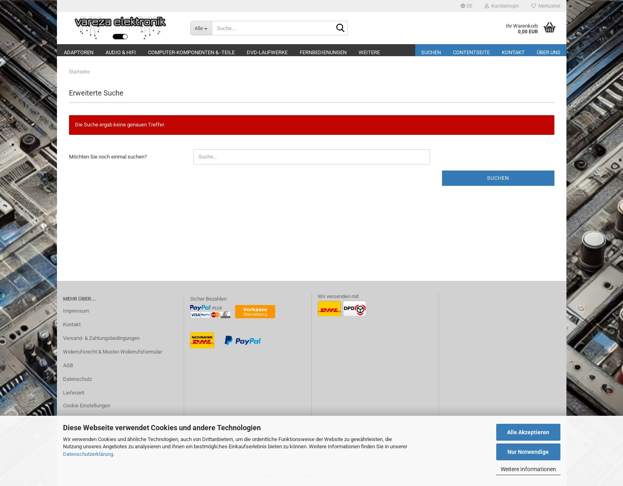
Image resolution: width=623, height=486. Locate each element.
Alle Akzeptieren (528, 432)
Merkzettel (545, 6)
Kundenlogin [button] (502, 6)
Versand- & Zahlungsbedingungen (101, 338)
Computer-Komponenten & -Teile (191, 52)
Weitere (369, 52)
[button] (467, 6)
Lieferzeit (73, 393)
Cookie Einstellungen (86, 406)
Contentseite (471, 52)
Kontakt (513, 52)
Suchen (431, 52)
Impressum (76, 311)
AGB (68, 365)
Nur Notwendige (528, 452)
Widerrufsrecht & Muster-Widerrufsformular (112, 352)
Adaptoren (78, 52)
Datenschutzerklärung (88, 454)
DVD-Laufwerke (267, 52)
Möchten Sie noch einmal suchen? (108, 157)
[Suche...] (201, 28)
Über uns (548, 52)
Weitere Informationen (528, 469)
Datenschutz (77, 379)
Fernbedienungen (323, 52)
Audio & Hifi (121, 52)
